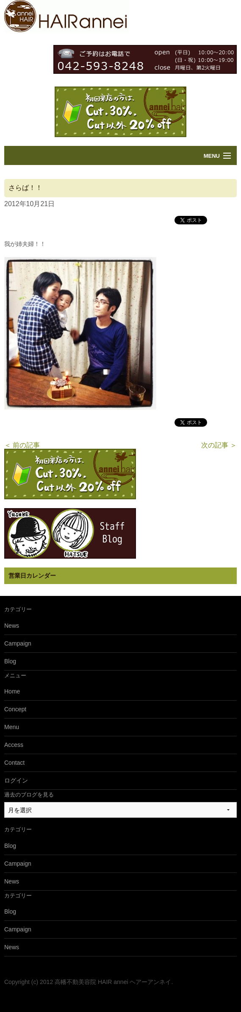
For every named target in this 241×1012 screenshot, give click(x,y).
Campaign (17, 643)
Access (13, 744)
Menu (212, 156)
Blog (10, 661)
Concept (15, 709)
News (11, 625)
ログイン (16, 780)
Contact (14, 762)
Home (12, 691)
